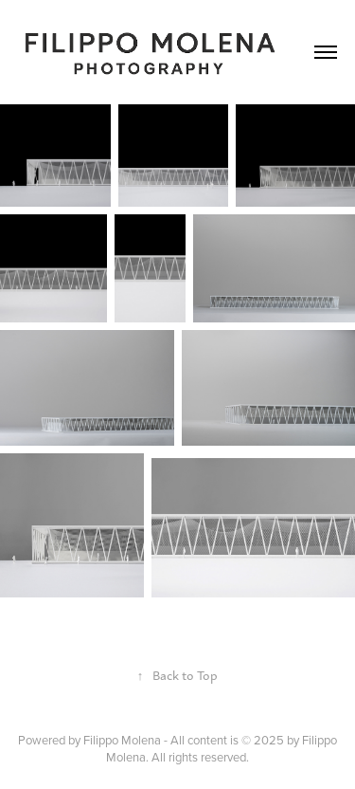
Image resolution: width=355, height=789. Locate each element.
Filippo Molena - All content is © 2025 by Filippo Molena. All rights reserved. (210, 748)
